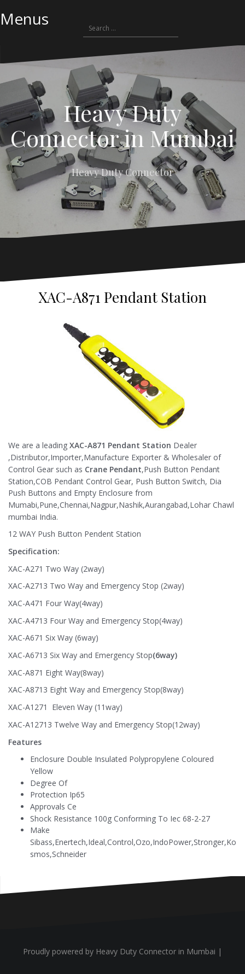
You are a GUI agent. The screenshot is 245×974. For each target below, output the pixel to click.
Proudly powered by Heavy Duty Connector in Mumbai (119, 951)
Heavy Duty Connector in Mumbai (122, 125)
